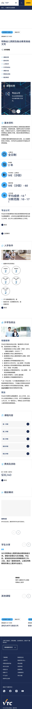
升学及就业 (5, 67)
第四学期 (5, 446)
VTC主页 (5, 675)
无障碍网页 (21, 672)
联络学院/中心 (21, 660)
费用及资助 (5, 74)
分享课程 (5, 50)
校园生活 (5, 669)
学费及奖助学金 (7, 663)
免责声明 (20, 666)
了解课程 (5, 657)
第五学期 (5, 454)
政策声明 (20, 669)
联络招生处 (21, 657)
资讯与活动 (6, 666)
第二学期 (5, 431)
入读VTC (5, 660)
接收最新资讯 (10, 647)
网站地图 (20, 663)
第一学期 (5, 424)
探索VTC (5, 672)
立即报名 (28, 3)
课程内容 (5, 71)
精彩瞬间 (5, 77)
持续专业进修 (6, 678)
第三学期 (5, 439)
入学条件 (5, 64)
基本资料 (5, 60)
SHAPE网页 (5, 388)
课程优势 (5, 57)
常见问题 (20, 675)
